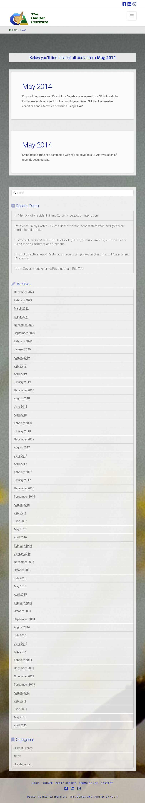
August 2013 (22, 692)
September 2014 (24, 619)
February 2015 (23, 602)
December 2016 (24, 488)
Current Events (23, 748)
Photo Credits (66, 783)
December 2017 (24, 439)
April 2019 (20, 374)
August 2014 (22, 627)
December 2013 (24, 668)
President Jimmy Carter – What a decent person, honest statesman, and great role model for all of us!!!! (70, 228)
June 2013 (20, 709)
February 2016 (23, 545)
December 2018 (24, 390)
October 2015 (22, 570)
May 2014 (37, 86)
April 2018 (20, 414)
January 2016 (22, 553)
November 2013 (24, 676)
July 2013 (20, 700)
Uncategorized (23, 764)
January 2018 (22, 431)
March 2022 (21, 308)
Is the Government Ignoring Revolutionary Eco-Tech (49, 268)
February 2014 (23, 660)
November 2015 (24, 562)
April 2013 (20, 725)
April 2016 (20, 537)
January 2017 (22, 480)
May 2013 (20, 717)
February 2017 (23, 472)
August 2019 (22, 357)
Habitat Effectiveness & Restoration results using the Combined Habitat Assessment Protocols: (72, 256)
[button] (131, 16)
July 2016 (20, 513)
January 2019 (22, 382)
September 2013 (24, 684)
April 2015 (20, 594)
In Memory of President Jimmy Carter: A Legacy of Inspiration (56, 215)
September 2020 (24, 333)
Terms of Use (88, 783)
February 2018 (23, 423)
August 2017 (22, 447)
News (17, 756)
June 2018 (20, 406)
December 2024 (24, 292)
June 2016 (20, 521)
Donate (47, 783)
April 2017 (20, 464)
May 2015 (20, 586)
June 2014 (20, 643)
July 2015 (20, 578)
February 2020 (23, 341)
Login (36, 783)
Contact (107, 783)
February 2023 (23, 300)
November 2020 (24, 325)
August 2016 (22, 504)
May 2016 (20, 529)
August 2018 (22, 398)
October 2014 (22, 611)
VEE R (114, 797)
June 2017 (20, 455)
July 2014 (20, 635)
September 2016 (24, 496)
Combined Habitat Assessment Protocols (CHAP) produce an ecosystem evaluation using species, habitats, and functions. (71, 242)
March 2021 (21, 316)
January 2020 (22, 349)
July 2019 (20, 365)
